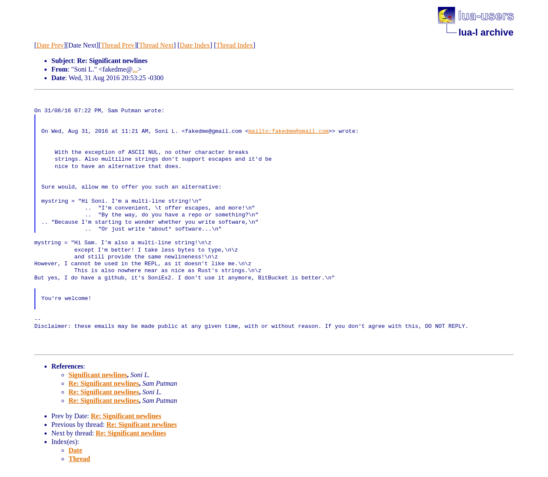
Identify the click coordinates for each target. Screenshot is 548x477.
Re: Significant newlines (103, 383)
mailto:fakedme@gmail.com (288, 131)
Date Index (195, 45)
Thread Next (156, 45)
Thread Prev (117, 45)
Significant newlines (97, 374)
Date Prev (50, 45)
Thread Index (234, 45)
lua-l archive (486, 32)
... (134, 69)
